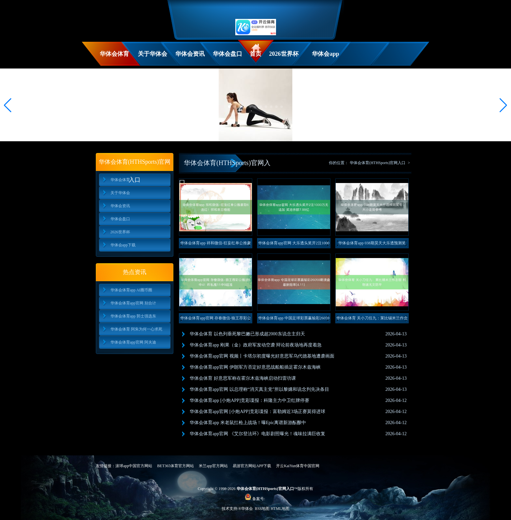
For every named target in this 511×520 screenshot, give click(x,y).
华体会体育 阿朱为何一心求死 (136, 329)
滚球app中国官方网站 (133, 466)
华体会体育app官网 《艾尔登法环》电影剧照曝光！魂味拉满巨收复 (257, 433)
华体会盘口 (227, 54)
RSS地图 (262, 508)
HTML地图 (279, 508)
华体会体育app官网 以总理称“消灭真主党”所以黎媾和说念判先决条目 (259, 389)
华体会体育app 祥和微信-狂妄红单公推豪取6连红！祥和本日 (215, 244)
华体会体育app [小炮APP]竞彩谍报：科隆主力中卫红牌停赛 (249, 400)
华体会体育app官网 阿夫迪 (133, 342)
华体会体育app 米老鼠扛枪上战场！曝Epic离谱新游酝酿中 (248, 422)
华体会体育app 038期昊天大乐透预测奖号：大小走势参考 (371, 244)
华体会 (247, 508)
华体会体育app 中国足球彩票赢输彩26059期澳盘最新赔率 (293, 319)
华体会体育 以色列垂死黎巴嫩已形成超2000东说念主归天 (247, 333)
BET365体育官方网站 (175, 466)
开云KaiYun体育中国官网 (297, 466)
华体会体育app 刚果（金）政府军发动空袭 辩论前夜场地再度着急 (256, 345)
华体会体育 (114, 54)
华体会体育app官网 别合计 (133, 303)
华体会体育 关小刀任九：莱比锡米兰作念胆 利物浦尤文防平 (372, 319)
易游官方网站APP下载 (252, 466)
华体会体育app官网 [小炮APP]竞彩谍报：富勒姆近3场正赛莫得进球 (257, 411)
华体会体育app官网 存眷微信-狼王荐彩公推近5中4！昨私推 (215, 319)
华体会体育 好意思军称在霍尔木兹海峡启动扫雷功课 (243, 378)
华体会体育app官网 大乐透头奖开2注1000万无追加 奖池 (293, 244)
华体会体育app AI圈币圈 (131, 290)
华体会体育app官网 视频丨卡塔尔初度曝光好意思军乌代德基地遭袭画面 (262, 356)
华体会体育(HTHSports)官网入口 (377, 163)
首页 (255, 54)
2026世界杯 (284, 54)
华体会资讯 (190, 54)
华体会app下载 (325, 58)
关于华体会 (152, 54)
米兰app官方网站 (213, 466)
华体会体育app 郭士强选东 (133, 316)
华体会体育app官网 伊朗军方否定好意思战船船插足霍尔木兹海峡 (255, 367)
